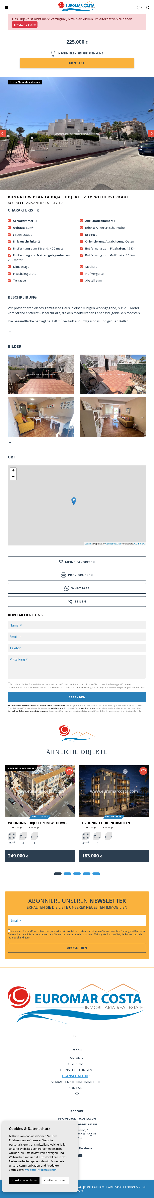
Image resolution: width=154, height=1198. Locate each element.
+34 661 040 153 (87, 1124)
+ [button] (13, 471)
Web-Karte (115, 1187)
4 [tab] (86, 873)
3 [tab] (77, 873)
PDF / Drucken (77, 574)
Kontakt (77, 63)
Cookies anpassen (55, 1180)
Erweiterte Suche (25, 24)
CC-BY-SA (139, 543)
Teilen (77, 601)
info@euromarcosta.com (77, 1118)
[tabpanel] (40, 816)
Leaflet (88, 543)
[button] (9, 443)
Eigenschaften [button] (75, 1076)
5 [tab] (96, 873)
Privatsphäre (82, 1187)
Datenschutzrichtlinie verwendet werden (27, 687)
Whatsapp (77, 588)
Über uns (76, 1064)
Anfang (76, 1058)
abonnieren (77, 948)
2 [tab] (67, 873)
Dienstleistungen (76, 1070)
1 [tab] (58, 873)
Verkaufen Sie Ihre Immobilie (76, 1082)
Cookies (99, 1187)
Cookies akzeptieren (24, 1180)
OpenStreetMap (113, 543)
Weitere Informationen (41, 1170)
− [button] (13, 477)
